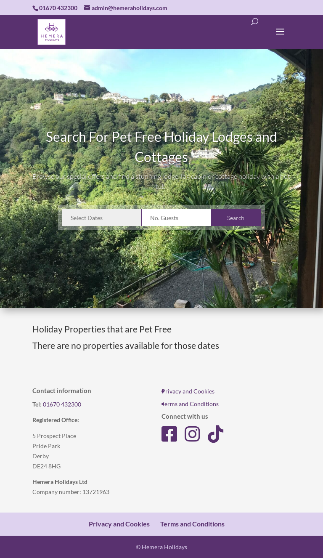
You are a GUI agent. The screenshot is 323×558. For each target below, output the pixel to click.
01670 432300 (62, 404)
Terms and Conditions (190, 403)
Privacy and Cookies (188, 391)
